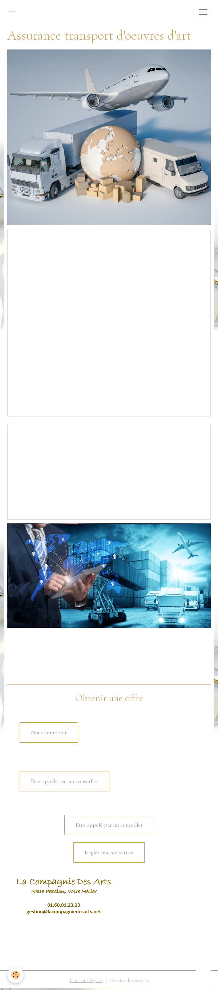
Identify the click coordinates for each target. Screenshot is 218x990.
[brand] (13, 12)
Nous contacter (49, 732)
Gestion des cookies (129, 980)
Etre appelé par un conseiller (64, 781)
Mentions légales (86, 980)
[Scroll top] (203, 975)
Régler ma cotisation (109, 852)
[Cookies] (15, 975)
